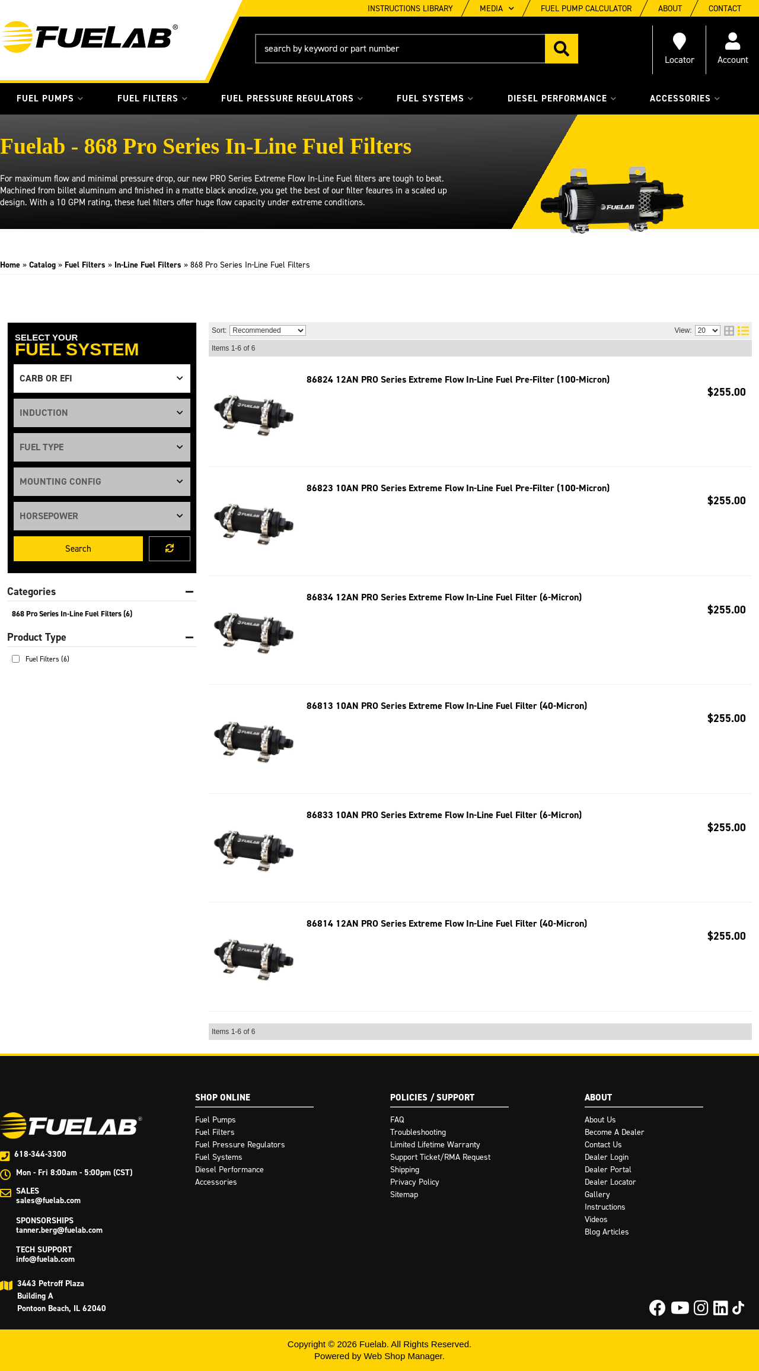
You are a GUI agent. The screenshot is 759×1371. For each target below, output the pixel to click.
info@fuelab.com (45, 1259)
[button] (416, 48)
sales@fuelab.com (48, 1200)
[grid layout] (729, 330)
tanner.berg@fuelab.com (59, 1230)
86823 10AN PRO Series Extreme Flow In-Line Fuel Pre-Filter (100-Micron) (458, 488)
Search (78, 549)
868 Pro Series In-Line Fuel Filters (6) (72, 614)
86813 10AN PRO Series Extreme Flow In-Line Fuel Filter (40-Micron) (447, 705)
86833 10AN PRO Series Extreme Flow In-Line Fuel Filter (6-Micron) (444, 815)
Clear (169, 549)
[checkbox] (16, 659)
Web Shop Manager (402, 1356)
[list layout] (743, 330)
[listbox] (102, 378)
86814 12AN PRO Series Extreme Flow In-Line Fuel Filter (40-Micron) (447, 923)
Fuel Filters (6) (47, 659)
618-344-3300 (40, 1154)
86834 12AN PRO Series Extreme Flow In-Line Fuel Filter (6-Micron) (444, 597)
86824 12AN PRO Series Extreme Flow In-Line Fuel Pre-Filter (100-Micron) (458, 379)
